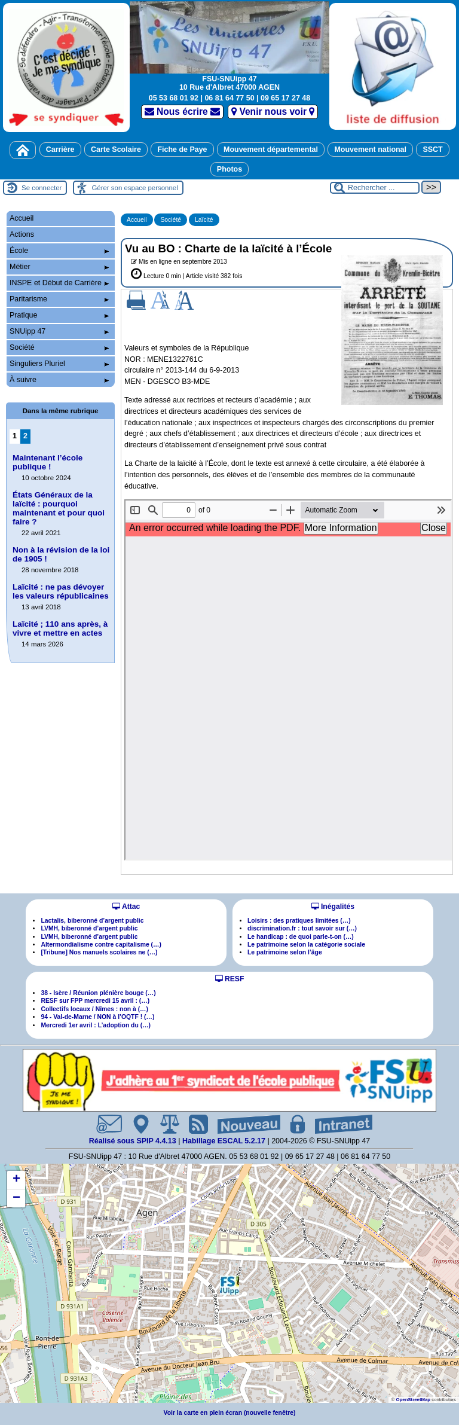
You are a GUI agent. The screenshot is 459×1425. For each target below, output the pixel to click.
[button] (229, 1285)
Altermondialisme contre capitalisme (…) (101, 944)
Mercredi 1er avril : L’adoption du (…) (96, 1025)
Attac (126, 906)
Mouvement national (370, 149)
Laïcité (204, 219)
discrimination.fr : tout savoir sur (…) (302, 928)
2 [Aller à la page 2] (25, 436)
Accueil (137, 219)
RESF (229, 979)
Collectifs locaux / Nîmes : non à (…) (94, 1009)
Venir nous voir (272, 111)
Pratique (59, 315)
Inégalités (332, 906)
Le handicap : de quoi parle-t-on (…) (300, 936)
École (59, 250)
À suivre (59, 380)
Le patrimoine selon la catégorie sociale (306, 944)
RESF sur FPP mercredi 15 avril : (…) (95, 1000)
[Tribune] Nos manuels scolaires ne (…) (99, 952)
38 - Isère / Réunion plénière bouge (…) (98, 993)
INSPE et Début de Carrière (59, 283)
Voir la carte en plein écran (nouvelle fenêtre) (230, 1412)
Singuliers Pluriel (59, 363)
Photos (229, 169)
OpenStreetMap (413, 1399)
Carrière (60, 149)
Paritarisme (59, 299)
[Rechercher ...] (375, 188)
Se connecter (42, 187)
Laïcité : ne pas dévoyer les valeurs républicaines (61, 591)
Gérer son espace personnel (134, 187)
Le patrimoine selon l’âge (284, 952)
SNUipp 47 (59, 331)
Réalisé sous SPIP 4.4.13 (134, 1141)
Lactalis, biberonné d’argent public (92, 920)
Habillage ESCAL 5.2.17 (223, 1141)
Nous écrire (183, 111)
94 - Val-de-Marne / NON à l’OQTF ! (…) (97, 1017)
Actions (22, 234)
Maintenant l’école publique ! (47, 462)
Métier (59, 267)
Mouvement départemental (271, 149)
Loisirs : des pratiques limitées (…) (299, 920)
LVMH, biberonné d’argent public (89, 928)
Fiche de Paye (182, 149)
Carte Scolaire (116, 149)
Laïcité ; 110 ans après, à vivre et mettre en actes (60, 628)
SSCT (432, 149)
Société (170, 219)
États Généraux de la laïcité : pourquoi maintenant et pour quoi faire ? (59, 508)
